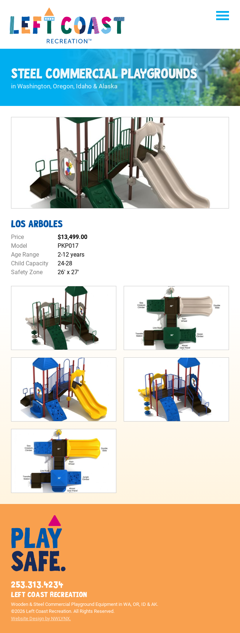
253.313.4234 (37, 584)
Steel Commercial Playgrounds (104, 74)
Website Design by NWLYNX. (41, 618)
